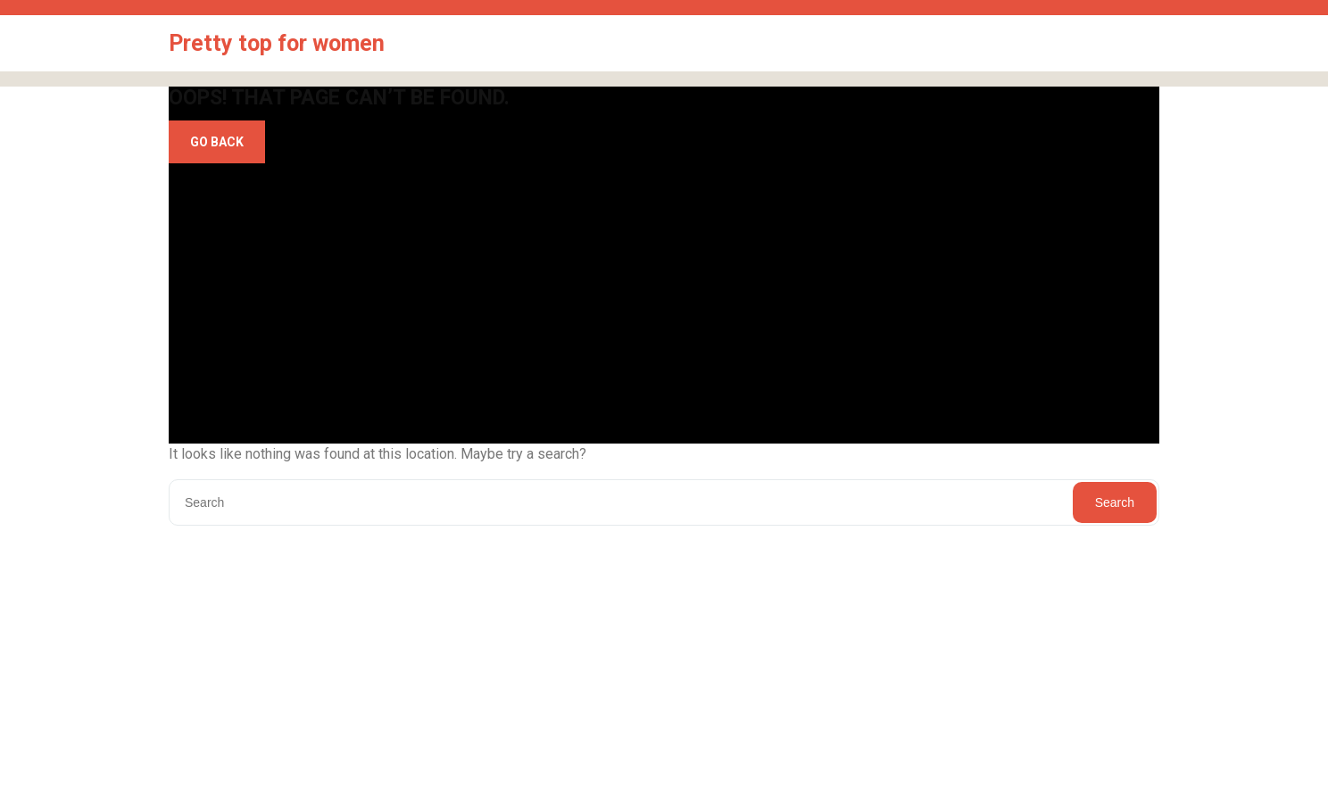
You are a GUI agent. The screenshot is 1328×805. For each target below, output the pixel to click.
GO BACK (217, 142)
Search (1114, 502)
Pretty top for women (277, 43)
